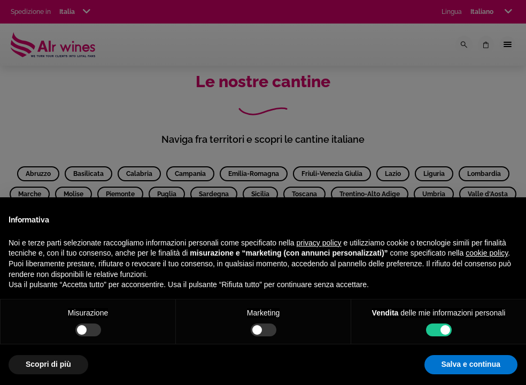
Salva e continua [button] (471, 364)
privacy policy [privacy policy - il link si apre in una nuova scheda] (319, 242)
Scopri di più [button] (48, 364)
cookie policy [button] (487, 253)
